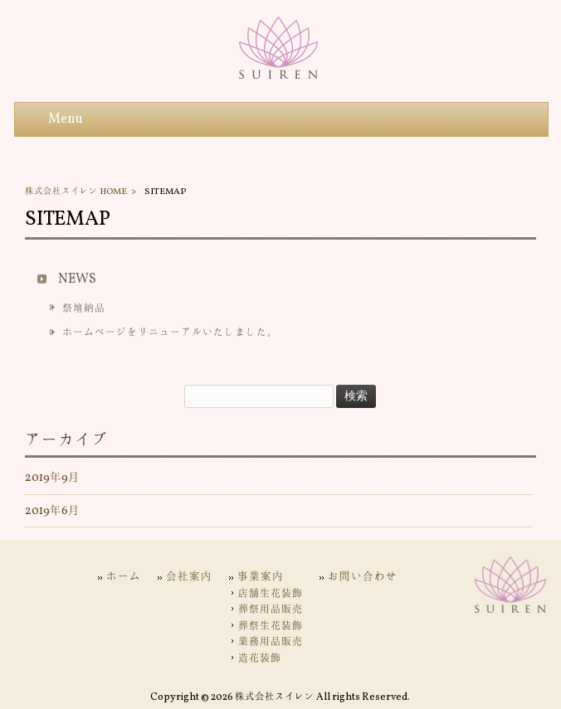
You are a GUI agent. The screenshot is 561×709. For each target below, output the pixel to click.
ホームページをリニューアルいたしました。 (170, 332)
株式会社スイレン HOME (76, 191)
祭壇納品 (83, 308)
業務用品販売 (270, 641)
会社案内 (189, 577)
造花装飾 (259, 658)
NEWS (77, 279)
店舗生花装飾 (270, 593)
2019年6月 (52, 511)
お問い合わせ (363, 577)
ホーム (123, 577)
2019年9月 (52, 477)
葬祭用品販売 (270, 609)
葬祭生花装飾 (270, 626)
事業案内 (260, 577)
